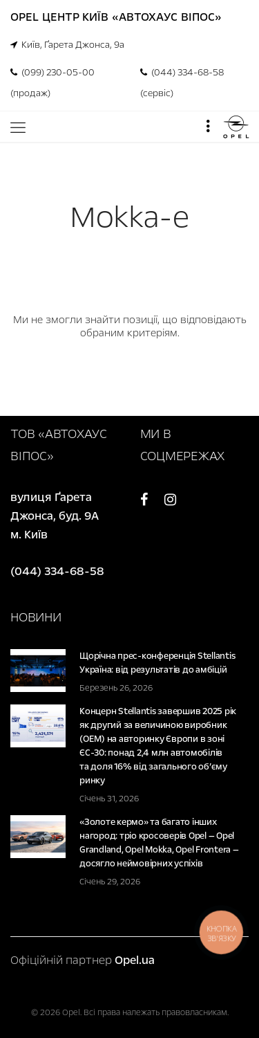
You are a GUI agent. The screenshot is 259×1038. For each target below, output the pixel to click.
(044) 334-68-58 (57, 571)
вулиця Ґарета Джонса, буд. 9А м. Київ (56, 516)
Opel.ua (135, 960)
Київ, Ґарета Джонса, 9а (67, 45)
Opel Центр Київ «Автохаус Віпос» (116, 17)
